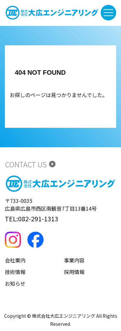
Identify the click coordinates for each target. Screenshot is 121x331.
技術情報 (15, 272)
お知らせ (15, 283)
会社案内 (15, 260)
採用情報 (74, 272)
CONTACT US (30, 164)
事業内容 (74, 260)
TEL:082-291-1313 (31, 218)
